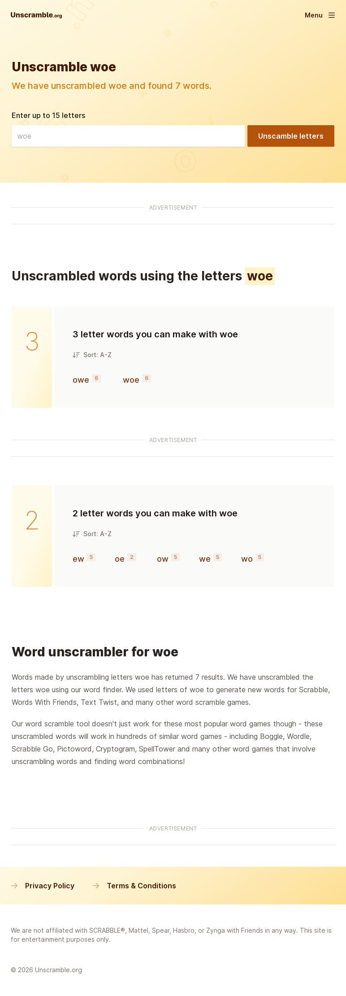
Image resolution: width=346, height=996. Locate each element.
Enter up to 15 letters (48, 115)
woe (131, 379)
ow (163, 559)
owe (81, 379)
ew (78, 559)
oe (120, 559)
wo (247, 559)
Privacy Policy (42, 885)
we (205, 559)
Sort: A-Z (92, 354)
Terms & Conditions (134, 885)
